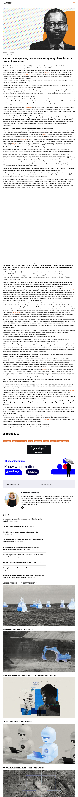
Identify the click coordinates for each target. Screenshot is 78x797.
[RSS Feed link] (73, 787)
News (30, 410)
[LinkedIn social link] (58, 787)
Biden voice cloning (68, 258)
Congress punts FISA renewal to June (20, 496)
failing (47, 72)
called (44, 339)
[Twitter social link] (55, 787)
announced (27, 74)
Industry (15, 410)
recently (44, 134)
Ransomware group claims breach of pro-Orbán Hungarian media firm (22, 490)
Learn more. (39, 422)
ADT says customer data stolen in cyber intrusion (24, 532)
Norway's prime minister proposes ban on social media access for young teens (24, 539)
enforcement (16, 282)
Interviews (23, 410)
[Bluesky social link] (70, 787)
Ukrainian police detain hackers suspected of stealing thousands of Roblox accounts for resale (21, 518)
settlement (23, 139)
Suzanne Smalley (8, 53)
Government (7, 410)
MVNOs (71, 360)
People (46, 410)
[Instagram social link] (62, 787)
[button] (74, 2)
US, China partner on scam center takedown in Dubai (20, 503)
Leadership (38, 410)
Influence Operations (63, 410)
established (28, 107)
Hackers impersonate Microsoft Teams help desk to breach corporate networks (23, 525)
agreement (15, 143)
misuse (30, 243)
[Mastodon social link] (66, 787)
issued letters (47, 389)
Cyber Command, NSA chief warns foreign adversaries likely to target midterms (24, 510)
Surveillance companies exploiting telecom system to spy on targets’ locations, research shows (23, 546)
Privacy (53, 410)
